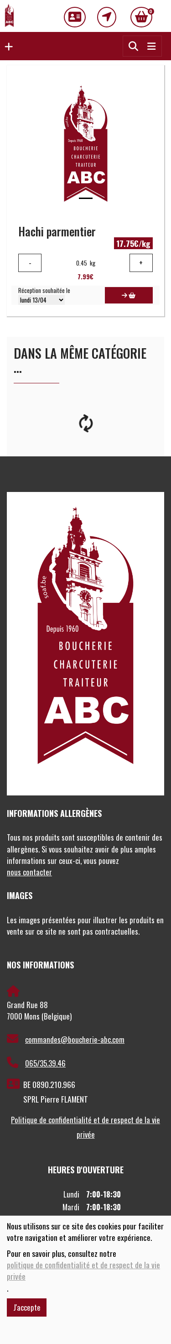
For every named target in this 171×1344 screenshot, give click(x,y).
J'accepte (27, 1307)
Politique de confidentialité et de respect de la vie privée (85, 1127)
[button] (6, 46)
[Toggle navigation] (151, 46)
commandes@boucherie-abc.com (65, 1039)
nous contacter (29, 872)
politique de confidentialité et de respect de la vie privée (83, 1270)
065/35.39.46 (36, 1063)
